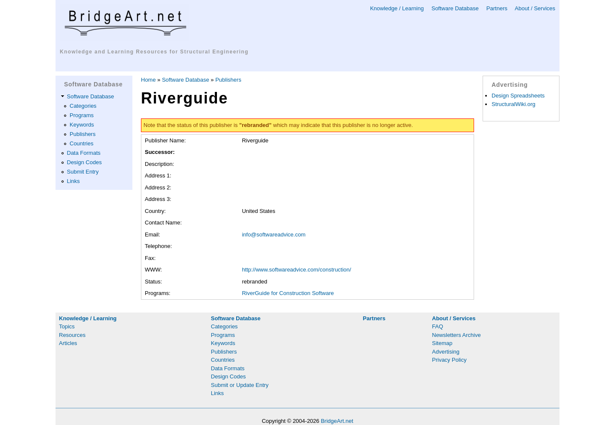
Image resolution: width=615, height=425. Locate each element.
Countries (82, 143)
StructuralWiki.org (514, 104)
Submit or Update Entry (240, 385)
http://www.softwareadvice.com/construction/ (296, 269)
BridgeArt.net (337, 421)
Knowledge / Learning (397, 8)
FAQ (437, 326)
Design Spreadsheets (518, 95)
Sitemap (442, 343)
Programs (82, 115)
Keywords (82, 124)
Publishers (83, 134)
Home (148, 80)
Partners (496, 8)
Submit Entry (83, 171)
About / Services (535, 8)
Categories (83, 106)
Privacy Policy (449, 360)
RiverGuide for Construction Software (288, 293)
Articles (68, 343)
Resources (72, 335)
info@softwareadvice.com (273, 234)
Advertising (446, 351)
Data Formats (84, 153)
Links (73, 181)
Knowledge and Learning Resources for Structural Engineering (154, 52)
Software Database (455, 8)
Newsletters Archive (456, 335)
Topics (67, 326)
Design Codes (84, 162)
